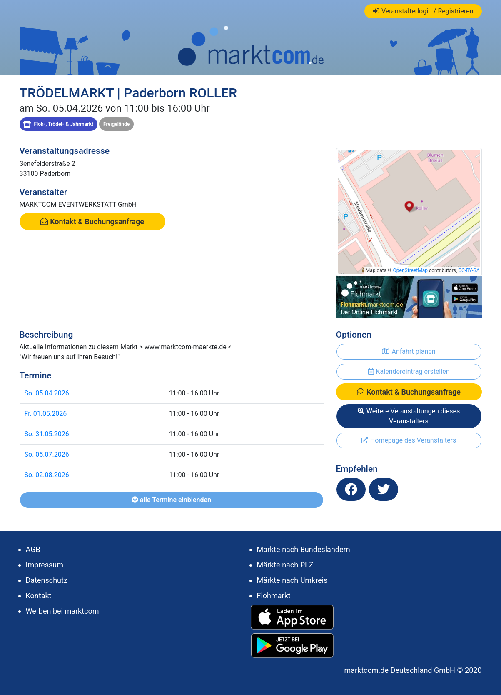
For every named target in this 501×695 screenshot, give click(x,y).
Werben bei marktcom (62, 611)
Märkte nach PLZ (285, 564)
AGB (33, 549)
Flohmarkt (274, 595)
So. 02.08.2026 (47, 475)
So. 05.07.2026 (47, 454)
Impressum (45, 564)
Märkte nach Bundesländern (303, 549)
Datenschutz (46, 580)
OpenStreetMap (410, 270)
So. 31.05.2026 (47, 434)
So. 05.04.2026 (47, 393)
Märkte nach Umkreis (292, 580)
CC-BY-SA (468, 270)
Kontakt (39, 595)
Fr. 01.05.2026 (46, 414)
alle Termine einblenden (171, 500)
